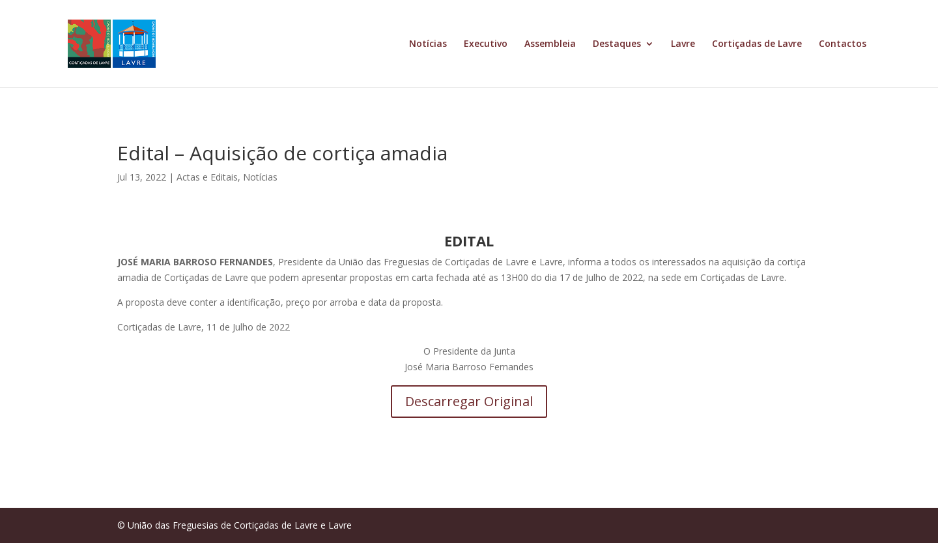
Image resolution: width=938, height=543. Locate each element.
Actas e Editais (207, 177)
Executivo (485, 44)
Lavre (683, 44)
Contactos (842, 44)
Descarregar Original (469, 401)
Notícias (428, 44)
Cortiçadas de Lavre (757, 44)
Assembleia (550, 44)
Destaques (617, 44)
